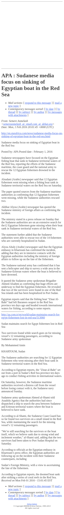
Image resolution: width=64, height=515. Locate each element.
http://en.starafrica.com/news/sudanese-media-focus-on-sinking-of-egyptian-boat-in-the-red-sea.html (32, 135)
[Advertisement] (32, 35)
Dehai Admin (32, 504)
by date (50, 109)
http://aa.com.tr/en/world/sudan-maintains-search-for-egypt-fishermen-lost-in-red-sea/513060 (30, 316)
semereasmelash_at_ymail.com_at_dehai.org (28, 124)
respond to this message (38, 102)
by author (39, 112)
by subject (24, 112)
